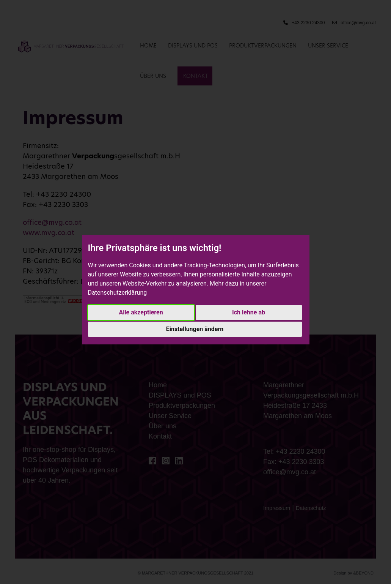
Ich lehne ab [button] (248, 312)
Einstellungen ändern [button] (195, 329)
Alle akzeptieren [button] (141, 312)
